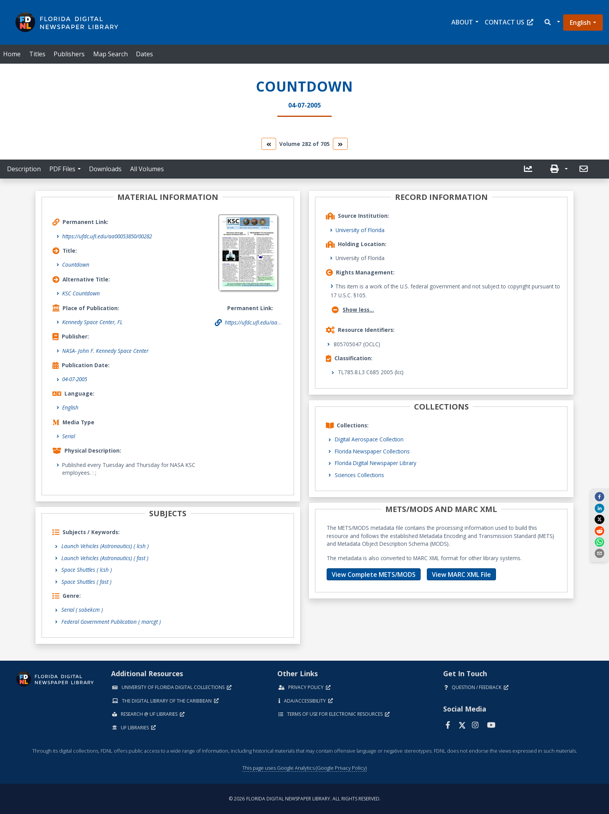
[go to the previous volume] (268, 144)
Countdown (75, 264)
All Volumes (147, 169)
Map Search (110, 54)
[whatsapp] (599, 542)
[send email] (599, 553)
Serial (68, 436)
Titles (37, 54)
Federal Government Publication (111, 621)
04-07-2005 (74, 379)
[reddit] (599, 530)
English (580, 22)
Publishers (69, 54)
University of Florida (360, 230)
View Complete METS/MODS (374, 574)
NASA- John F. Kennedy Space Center (105, 350)
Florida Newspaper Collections (372, 451)
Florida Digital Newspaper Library (375, 463)
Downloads (105, 169)
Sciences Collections (359, 475)
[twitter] (599, 519)
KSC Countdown (81, 293)
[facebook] (599, 496)
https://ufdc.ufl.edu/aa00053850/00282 (107, 236)
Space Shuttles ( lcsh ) (86, 569)
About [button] (462, 22)
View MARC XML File (461, 574)
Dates (144, 54)
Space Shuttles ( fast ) (86, 581)
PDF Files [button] (62, 169)
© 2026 (305, 798)
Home (12, 54)
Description (24, 169)
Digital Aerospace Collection (369, 439)
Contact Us (509, 22)
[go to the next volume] (340, 144)
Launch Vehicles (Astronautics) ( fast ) (104, 558)
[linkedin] (599, 508)
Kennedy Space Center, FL (92, 322)
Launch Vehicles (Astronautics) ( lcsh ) (105, 546)
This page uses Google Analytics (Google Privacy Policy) (304, 767)
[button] (551, 22)
